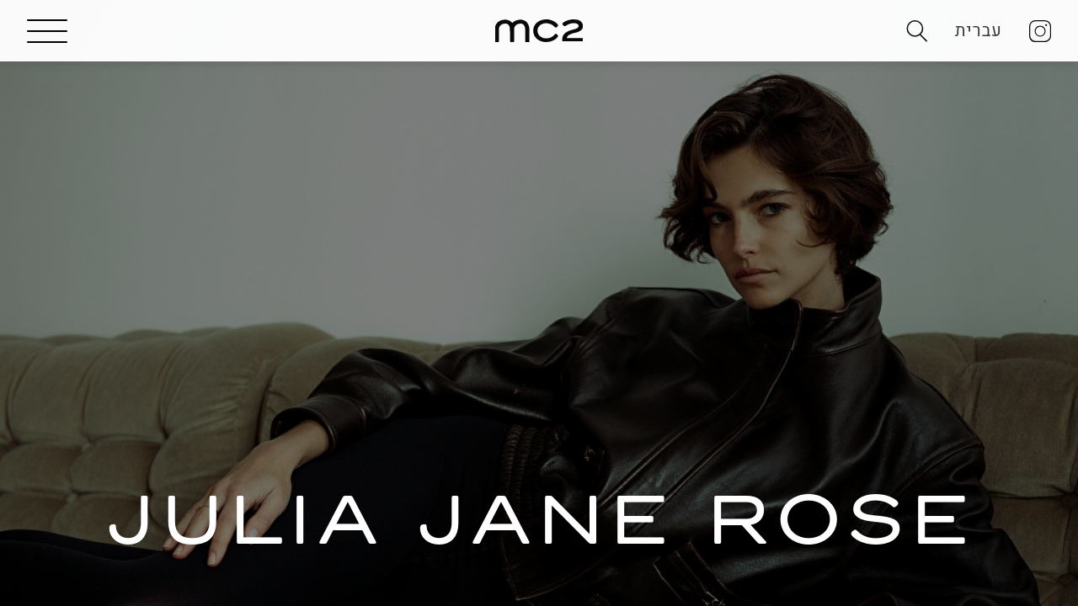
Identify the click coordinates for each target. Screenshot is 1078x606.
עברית (978, 41)
